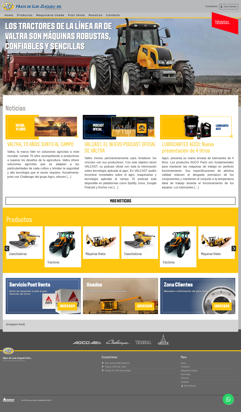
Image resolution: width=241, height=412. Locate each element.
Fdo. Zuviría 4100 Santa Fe (116, 363)
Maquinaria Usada (50, 15)
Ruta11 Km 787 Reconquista (116, 370)
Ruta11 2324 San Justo (114, 367)
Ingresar (221, 306)
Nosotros (96, 15)
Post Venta (76, 15)
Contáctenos (211, 6)
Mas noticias (120, 201)
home (9, 15)
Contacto (113, 15)
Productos (25, 15)
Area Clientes (228, 6)
